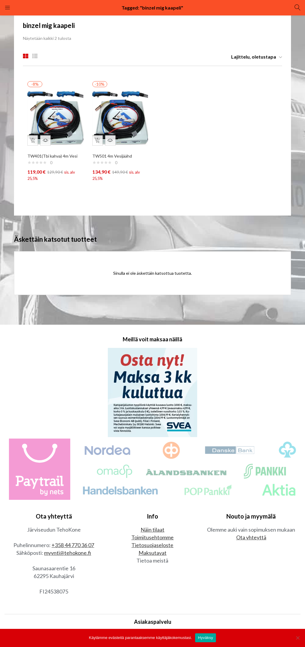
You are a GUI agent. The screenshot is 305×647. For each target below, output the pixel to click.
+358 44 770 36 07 (73, 546)
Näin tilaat (152, 531)
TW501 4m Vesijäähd (113, 153)
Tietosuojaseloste (152, 546)
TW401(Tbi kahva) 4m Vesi (54, 153)
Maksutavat (152, 554)
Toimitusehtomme (152, 538)
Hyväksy (205, 637)
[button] (254, 56)
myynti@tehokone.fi (67, 554)
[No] (298, 638)
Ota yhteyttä (251, 538)
